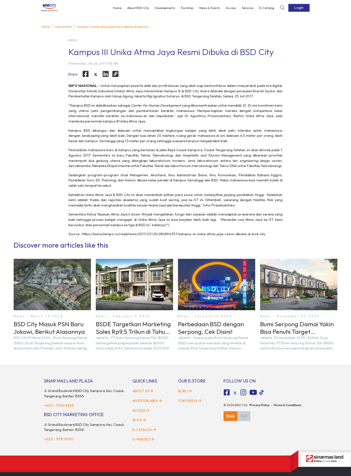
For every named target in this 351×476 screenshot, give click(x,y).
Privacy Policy (259, 405)
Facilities (187, 8)
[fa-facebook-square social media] (227, 392)
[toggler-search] (282, 7)
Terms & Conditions (287, 405)
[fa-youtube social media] (253, 392)
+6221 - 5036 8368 (59, 405)
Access (231, 8)
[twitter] (95, 75)
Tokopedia (189, 401)
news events (63, 26)
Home (117, 8)
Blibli (185, 391)
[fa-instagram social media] (243, 392)
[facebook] (86, 74)
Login (298, 7)
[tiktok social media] (235, 393)
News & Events (209, 8)
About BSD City (138, 8)
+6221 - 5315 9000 (59, 439)
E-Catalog (266, 8)
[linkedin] (105, 74)
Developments (165, 8)
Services (248, 8)
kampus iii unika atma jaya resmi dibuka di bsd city (112, 26)
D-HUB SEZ (143, 439)
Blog (139, 420)
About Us (143, 391)
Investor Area (147, 401)
